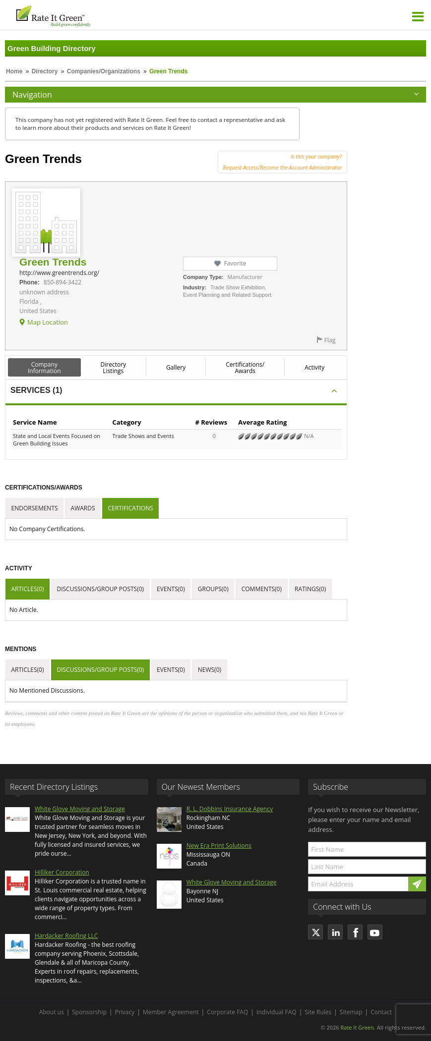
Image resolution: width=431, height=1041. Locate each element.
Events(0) (171, 589)
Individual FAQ (276, 1012)
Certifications (130, 508)
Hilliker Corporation (62, 872)
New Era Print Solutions (218, 845)
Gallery (175, 367)
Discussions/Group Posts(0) (100, 589)
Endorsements (34, 508)
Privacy (125, 1012)
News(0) (209, 669)
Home (14, 71)
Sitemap (351, 1012)
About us (51, 1012)
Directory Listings (113, 367)
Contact (381, 1012)
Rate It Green (356, 1027)
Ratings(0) (310, 589)
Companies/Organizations (103, 71)
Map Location (47, 322)
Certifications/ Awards (245, 367)
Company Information (44, 367)
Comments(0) (262, 589)
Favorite (235, 263)
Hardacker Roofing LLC (66, 935)
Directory (45, 71)
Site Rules (318, 1012)
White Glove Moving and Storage (80, 809)
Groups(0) (213, 589)
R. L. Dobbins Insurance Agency (229, 809)
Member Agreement (171, 1012)
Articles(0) (27, 589)
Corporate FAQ (227, 1012)
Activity (314, 367)
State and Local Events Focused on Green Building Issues (56, 439)
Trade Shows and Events (143, 435)
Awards (83, 508)
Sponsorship (89, 1012)
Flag (329, 340)
